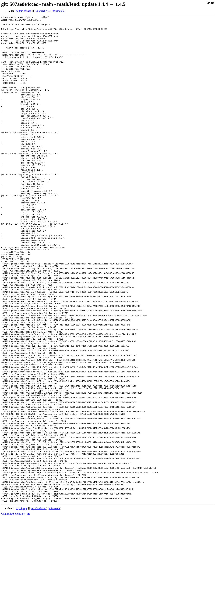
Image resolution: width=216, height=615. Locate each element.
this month (58, 11)
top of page (21, 604)
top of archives (42, 11)
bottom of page (23, 11)
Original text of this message (15, 609)
